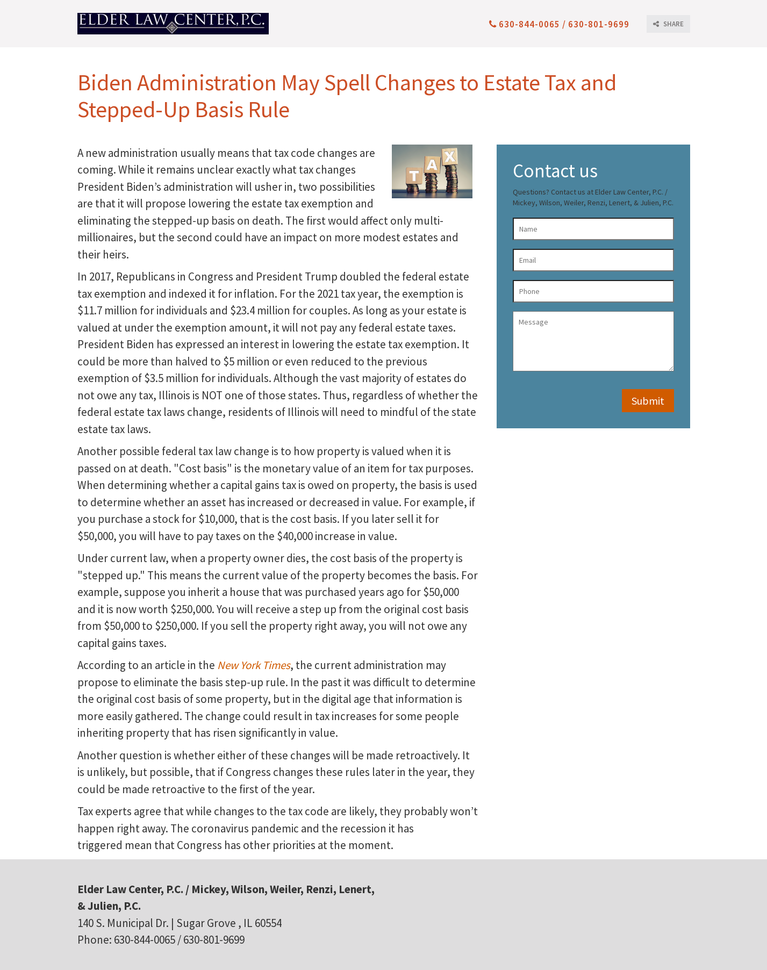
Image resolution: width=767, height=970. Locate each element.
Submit (648, 400)
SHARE (668, 23)
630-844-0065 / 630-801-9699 (559, 24)
